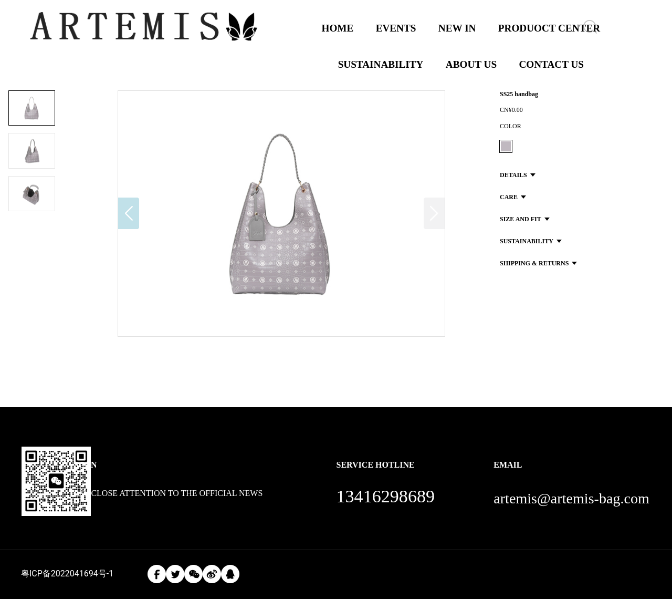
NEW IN (457, 28)
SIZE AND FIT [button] (525, 219)
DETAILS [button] (518, 175)
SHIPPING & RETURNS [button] (538, 263)
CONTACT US (551, 64)
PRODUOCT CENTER (549, 28)
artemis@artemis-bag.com (571, 498)
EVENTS (396, 28)
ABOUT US (471, 64)
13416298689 (385, 496)
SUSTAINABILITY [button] (531, 241)
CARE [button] (513, 197)
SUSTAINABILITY (381, 64)
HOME (338, 28)
